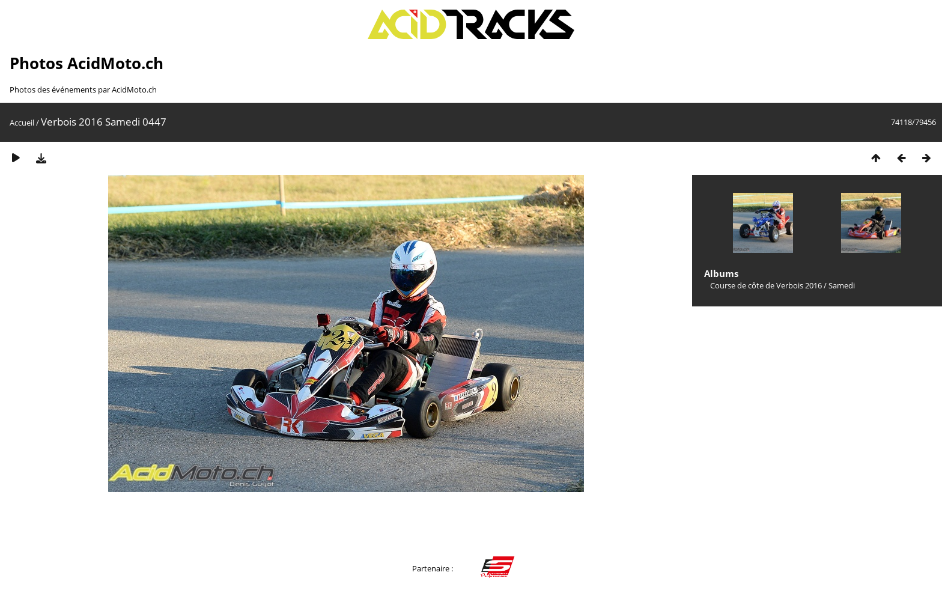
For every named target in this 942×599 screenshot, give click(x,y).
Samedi (841, 285)
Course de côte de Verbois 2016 (766, 285)
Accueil (22, 122)
